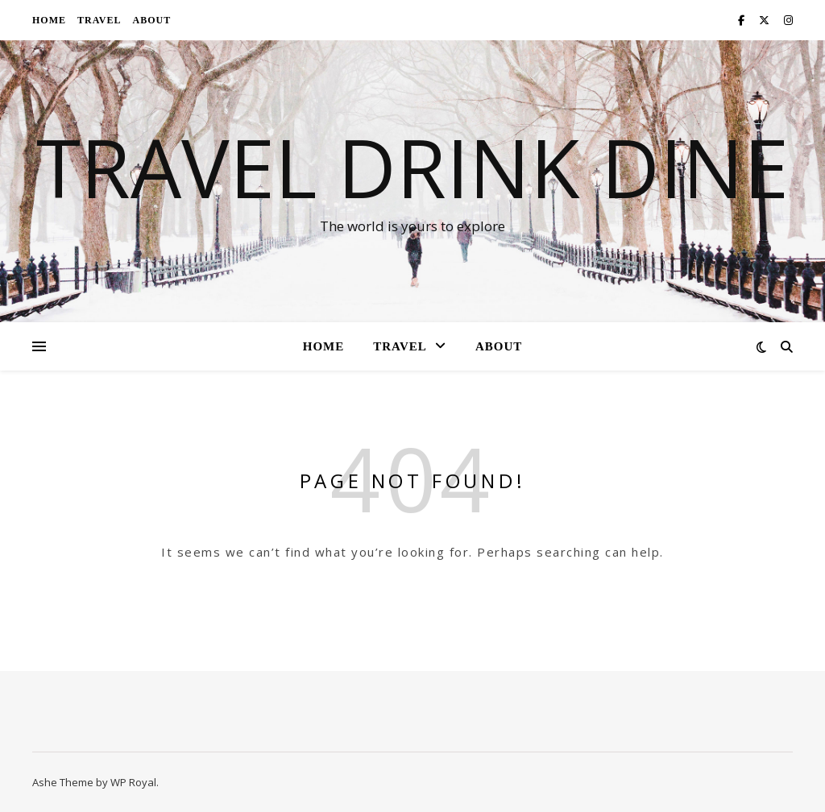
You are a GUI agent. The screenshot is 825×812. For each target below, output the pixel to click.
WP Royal (133, 782)
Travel (99, 20)
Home (49, 20)
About (151, 20)
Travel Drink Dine (412, 166)
